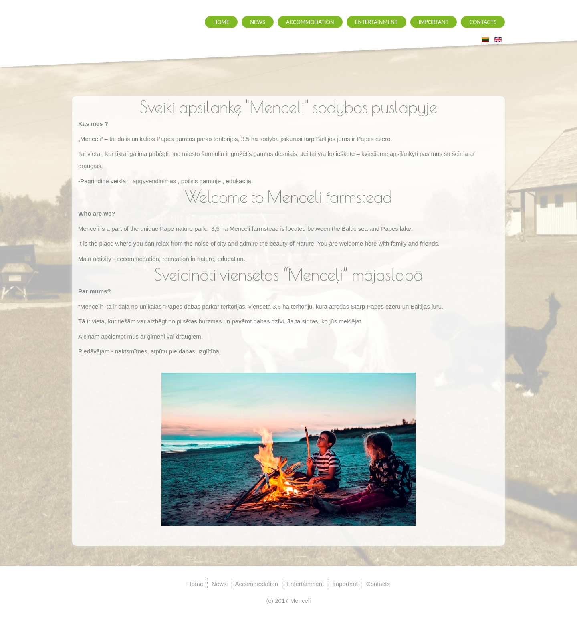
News (257, 22)
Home (221, 22)
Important (434, 22)
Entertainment (376, 22)
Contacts (482, 22)
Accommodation (310, 22)
